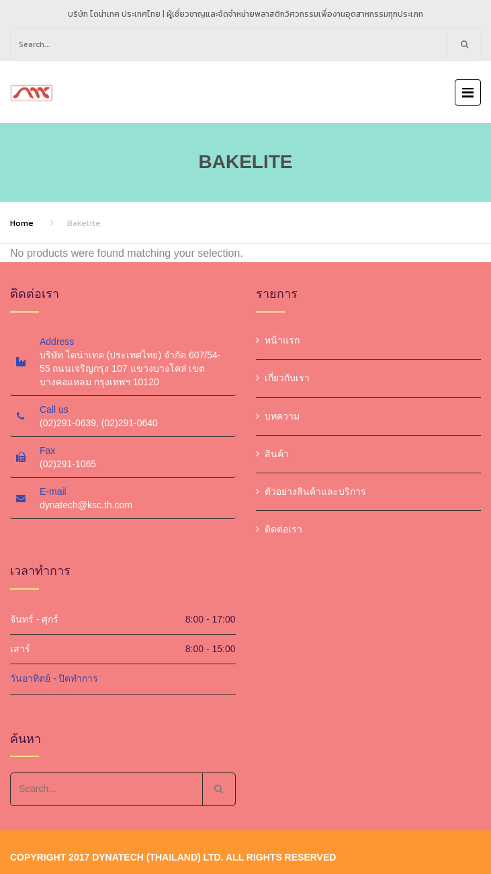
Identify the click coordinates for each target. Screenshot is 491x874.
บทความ (282, 416)
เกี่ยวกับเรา (287, 377)
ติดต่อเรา (283, 529)
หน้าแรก (282, 340)
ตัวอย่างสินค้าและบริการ (315, 491)
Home (22, 222)
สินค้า (277, 453)
